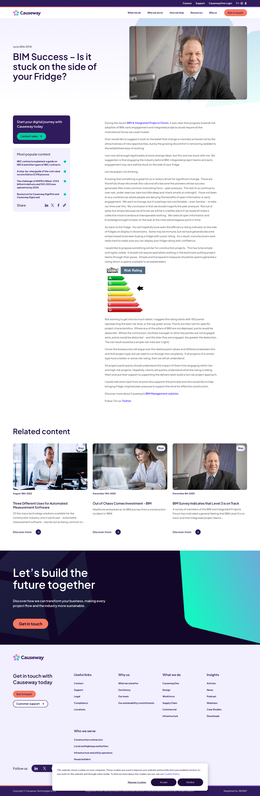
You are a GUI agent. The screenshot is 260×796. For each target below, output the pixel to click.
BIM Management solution (161, 393)
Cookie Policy (171, 774)
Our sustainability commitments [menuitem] (136, 702)
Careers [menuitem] (187, 3)
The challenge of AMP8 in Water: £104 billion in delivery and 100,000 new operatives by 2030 (38, 184)
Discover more (22, 532)
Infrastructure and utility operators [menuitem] (93, 752)
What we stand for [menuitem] (128, 683)
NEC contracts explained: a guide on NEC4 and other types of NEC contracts (38, 163)
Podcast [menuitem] (211, 696)
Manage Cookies (137, 782)
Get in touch (235, 12)
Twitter (126, 401)
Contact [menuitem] (78, 683)
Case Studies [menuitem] (214, 709)
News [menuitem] (210, 689)
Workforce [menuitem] (168, 696)
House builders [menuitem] (82, 759)
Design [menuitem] (166, 689)
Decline (190, 782)
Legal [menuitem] (77, 696)
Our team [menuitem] (123, 696)
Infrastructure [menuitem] (170, 715)
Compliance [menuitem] (81, 702)
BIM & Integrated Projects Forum (148, 123)
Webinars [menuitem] (212, 702)
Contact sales (31, 136)
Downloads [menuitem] (213, 715)
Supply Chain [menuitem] (169, 702)
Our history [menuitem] (124, 689)
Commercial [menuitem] (169, 709)
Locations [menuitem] (79, 709)
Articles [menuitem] (211, 683)
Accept (163, 782)
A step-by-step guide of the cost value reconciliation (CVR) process (38, 173)
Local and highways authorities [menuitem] (91, 746)
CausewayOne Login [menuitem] (220, 3)
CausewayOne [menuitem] (170, 683)
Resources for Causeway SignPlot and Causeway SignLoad (38, 196)
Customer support (30, 703)
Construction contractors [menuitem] (88, 739)
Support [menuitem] (200, 3)
